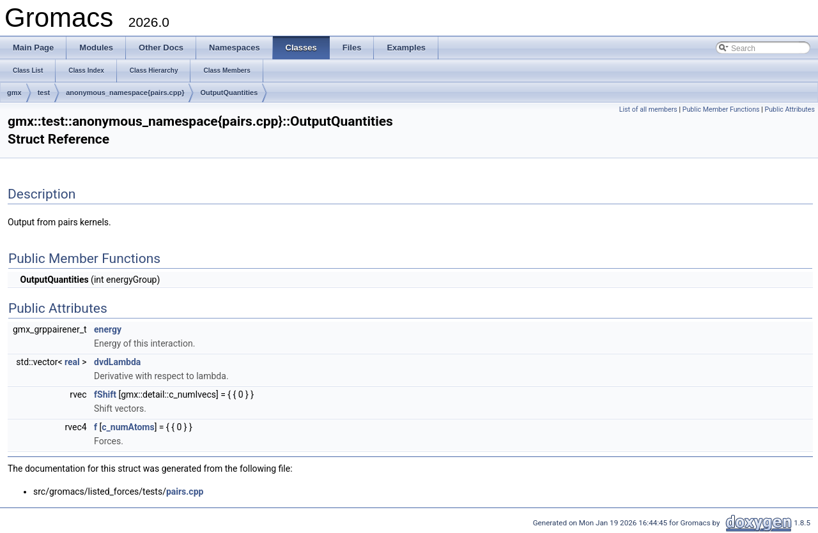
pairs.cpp (185, 491)
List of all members (648, 109)
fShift (105, 394)
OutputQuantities (229, 92)
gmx (14, 92)
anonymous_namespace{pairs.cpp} (125, 92)
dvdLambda (117, 362)
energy (107, 329)
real (72, 362)
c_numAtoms (128, 427)
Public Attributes (789, 109)
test (44, 92)
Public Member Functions (721, 109)
